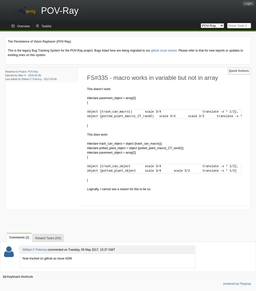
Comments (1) (19, 237)
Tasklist (46, 26)
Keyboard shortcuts (18, 276)
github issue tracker (164, 50)
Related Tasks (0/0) (48, 238)
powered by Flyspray (237, 283)
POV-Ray (33, 71)
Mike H (22, 75)
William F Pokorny (32, 79)
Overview (23, 26)
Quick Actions (239, 71)
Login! (248, 3)
